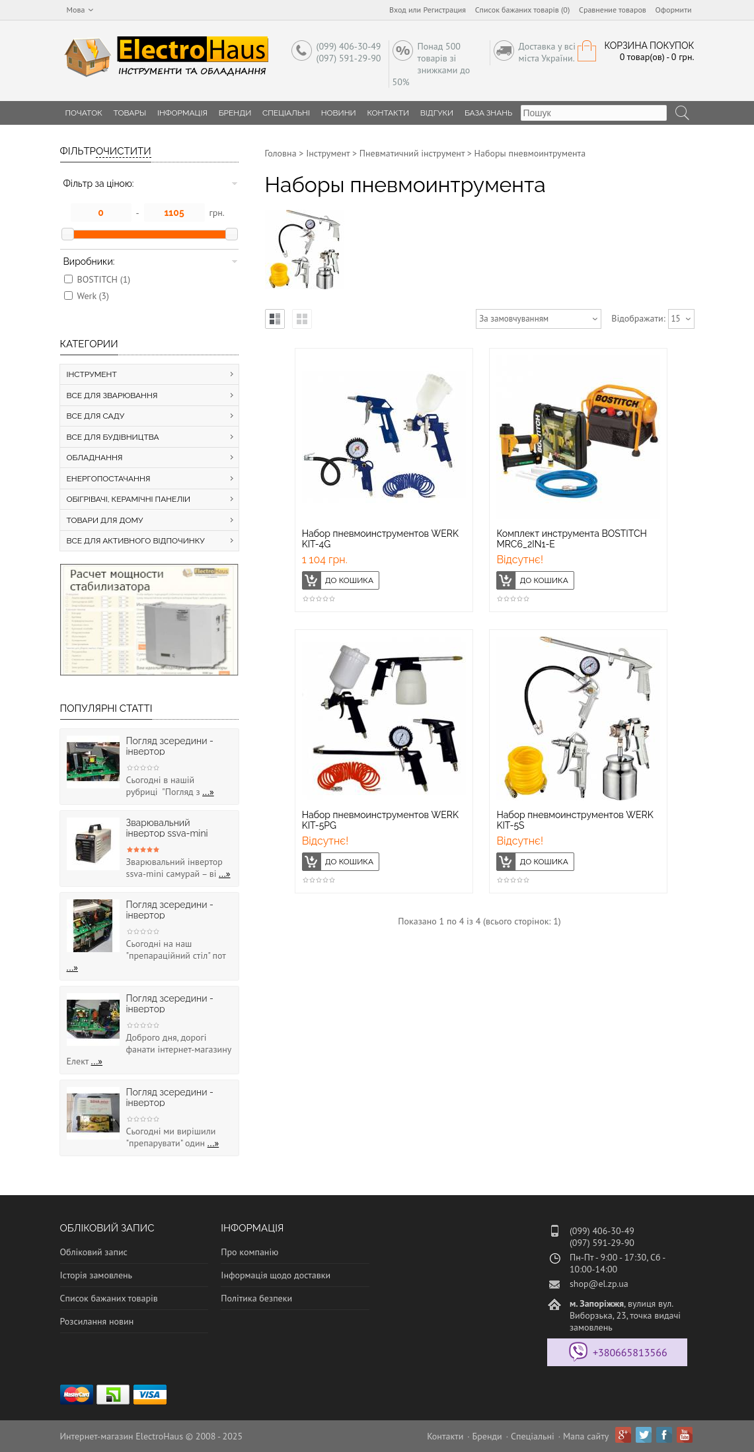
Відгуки (436, 113)
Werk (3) (93, 296)
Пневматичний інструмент (412, 153)
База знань (489, 113)
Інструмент (328, 153)
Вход (397, 10)
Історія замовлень (96, 1275)
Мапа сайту (586, 1436)
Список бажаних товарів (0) (522, 10)
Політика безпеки (256, 1298)
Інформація (182, 113)
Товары (130, 113)
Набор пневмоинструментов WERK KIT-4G (380, 538)
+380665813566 (630, 1352)
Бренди (235, 113)
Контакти (388, 113)
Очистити (123, 151)
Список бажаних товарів (109, 1298)
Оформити (674, 10)
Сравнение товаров (612, 10)
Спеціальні (286, 113)
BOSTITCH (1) (104, 279)
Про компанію (249, 1252)
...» (208, 792)
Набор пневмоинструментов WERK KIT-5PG (380, 820)
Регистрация (444, 10)
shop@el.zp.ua (599, 1284)
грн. (217, 213)
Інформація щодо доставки (275, 1275)
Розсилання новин (97, 1321)
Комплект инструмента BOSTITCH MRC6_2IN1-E (571, 538)
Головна (281, 153)
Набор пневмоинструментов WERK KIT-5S (574, 820)
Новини (338, 113)
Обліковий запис (94, 1252)
